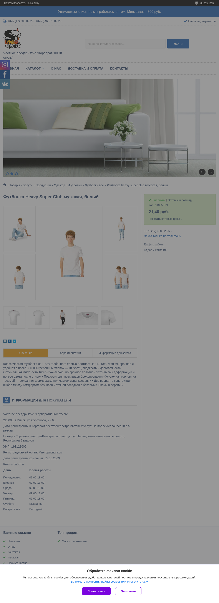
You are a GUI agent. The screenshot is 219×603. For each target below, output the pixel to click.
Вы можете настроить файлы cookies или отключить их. (108, 581)
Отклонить (128, 591)
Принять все (96, 591)
